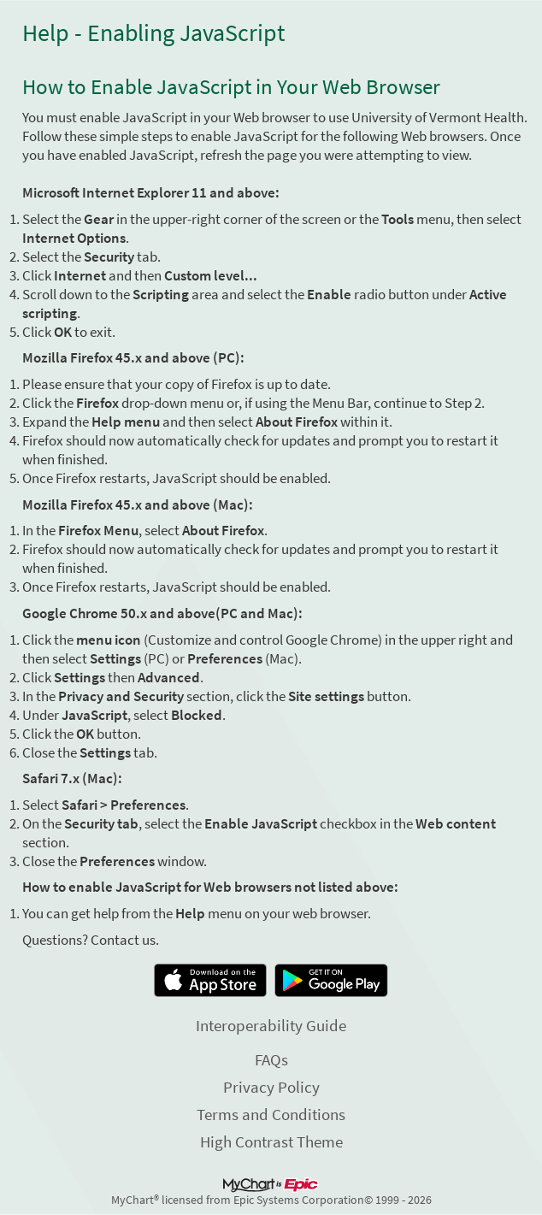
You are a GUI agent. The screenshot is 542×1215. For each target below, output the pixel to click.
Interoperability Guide (271, 1025)
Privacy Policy (271, 1086)
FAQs (271, 1059)
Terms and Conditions (271, 1114)
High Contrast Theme (271, 1141)
